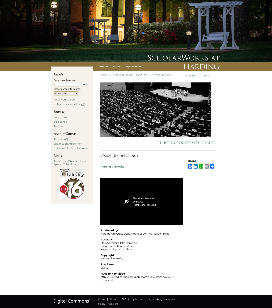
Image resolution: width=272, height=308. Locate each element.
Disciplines (60, 121)
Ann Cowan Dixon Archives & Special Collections (71, 163)
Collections (60, 117)
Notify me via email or (70, 104)
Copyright (113, 304)
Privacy (101, 304)
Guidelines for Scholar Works (71, 148)
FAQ (123, 299)
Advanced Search (64, 99)
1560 (168, 74)
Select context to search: (67, 88)
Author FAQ (61, 139)
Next (204, 75)
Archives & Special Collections (124, 74)
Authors (58, 126)
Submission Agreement (68, 143)
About (113, 299)
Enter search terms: (64, 80)
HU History (148, 74)
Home (103, 74)
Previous (192, 75)
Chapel (160, 74)
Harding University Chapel (186, 142)
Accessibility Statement (162, 299)
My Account (137, 299)
